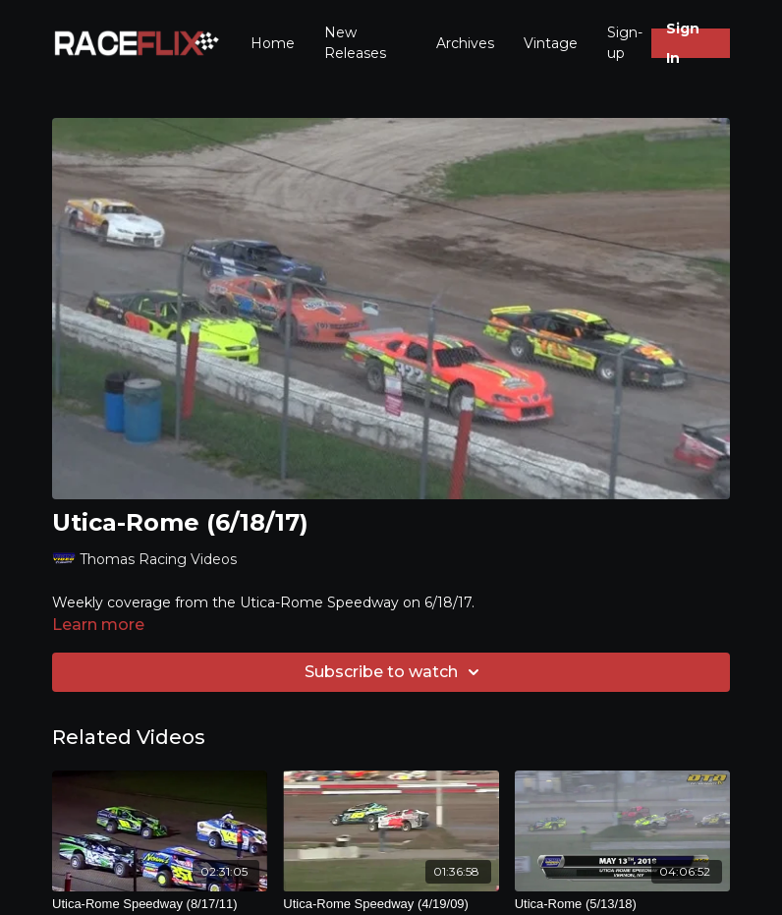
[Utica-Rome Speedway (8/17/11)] (159, 904)
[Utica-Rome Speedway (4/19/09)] (390, 904)
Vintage (551, 43)
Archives (465, 43)
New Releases (355, 43)
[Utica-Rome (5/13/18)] (622, 904)
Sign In (682, 43)
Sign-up (624, 43)
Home (273, 43)
